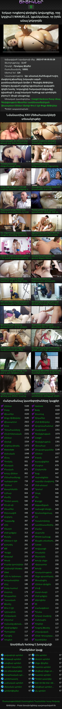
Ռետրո (8, 529)
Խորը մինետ (11, 473)
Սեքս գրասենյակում (45, 576)
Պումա (38, 612)
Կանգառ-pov (10, 481)
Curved (38, 545)
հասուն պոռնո (43, 667)
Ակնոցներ (40, 600)
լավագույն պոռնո (13, 655)
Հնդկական (10, 616)
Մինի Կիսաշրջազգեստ (45, 636)
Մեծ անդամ (41, 485)
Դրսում (38, 489)
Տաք (37, 473)
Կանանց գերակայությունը (14, 624)
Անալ (57, 99)
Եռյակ (38, 458)
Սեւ (37, 497)
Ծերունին (40, 556)
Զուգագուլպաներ (44, 450)
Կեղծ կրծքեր (11, 628)
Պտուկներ (9, 632)
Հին (6, 525)
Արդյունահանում (44, 426)
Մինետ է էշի (10, 541)
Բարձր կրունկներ (13, 564)
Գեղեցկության (42, 434)
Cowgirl (35, 99)
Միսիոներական (13, 434)
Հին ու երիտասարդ (14, 576)
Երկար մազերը (43, 616)
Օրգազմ (8, 556)
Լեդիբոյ (8, 517)
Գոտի (7, 560)
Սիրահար (40, 446)
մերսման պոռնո (13, 687)
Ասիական (9, 454)
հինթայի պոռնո (12, 659)
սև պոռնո (40, 691)
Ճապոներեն (11, 489)
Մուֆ (37, 588)
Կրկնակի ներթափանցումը (14, 568)
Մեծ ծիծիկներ (42, 422)
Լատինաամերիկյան (39, 102)
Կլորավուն (10, 612)
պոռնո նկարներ (13, 667)
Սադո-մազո (41, 592)
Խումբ (38, 568)
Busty (37, 410)
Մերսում (8, 620)
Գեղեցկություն (9, 102)
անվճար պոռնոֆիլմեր (45, 687)
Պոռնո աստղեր (43, 679)
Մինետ (18, 106)
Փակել (7, 537)
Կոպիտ (8, 640)
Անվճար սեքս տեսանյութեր (45, 671)
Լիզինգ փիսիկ (12, 446)
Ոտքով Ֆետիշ (42, 628)
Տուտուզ (39, 414)
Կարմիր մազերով (44, 481)
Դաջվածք (9, 521)
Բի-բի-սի (9, 505)
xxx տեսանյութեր (13, 671)
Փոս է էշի (35, 106)
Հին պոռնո (41, 655)
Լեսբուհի (40, 533)
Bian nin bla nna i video (45, 683)
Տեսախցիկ (41, 580)
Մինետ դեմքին (43, 584)
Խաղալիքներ (42, 461)
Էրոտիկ (8, 545)
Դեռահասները (12, 430)
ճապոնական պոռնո (14, 675)
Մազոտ (39, 465)
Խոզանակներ (11, 580)
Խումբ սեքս (41, 560)
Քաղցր (38, 501)
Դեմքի (7, 552)
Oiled (6, 572)
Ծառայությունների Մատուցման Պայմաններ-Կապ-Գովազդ (31, 701)
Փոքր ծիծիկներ (49, 106)
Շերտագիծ (10, 513)
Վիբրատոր (41, 564)
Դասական (10, 600)
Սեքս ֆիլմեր (41, 663)
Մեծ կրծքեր (10, 533)
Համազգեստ (42, 608)
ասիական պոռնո (13, 683)
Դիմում (8, 485)
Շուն (6, 426)
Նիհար (8, 493)
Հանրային (40, 620)
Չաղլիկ (8, 636)
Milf (5, 549)
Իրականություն (43, 572)
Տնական (8, 465)
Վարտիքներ (41, 477)
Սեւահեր (9, 509)
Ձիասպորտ (7, 106)
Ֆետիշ (7, 604)
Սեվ (6, 584)
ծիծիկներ (31, 2)
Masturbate (9, 450)
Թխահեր (22, 102)
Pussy (51, 99)
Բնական (9, 469)
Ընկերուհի (40, 469)
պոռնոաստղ (11, 679)
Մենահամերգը (12, 477)
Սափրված (40, 430)
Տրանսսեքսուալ (43, 513)
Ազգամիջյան (42, 505)
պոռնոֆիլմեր (11, 691)
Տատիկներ (41, 640)
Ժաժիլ (7, 497)
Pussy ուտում (11, 588)
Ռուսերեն (40, 552)
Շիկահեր (40, 418)
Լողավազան (41, 632)
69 (36, 604)
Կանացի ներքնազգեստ (45, 509)
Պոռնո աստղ (11, 501)
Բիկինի (39, 624)
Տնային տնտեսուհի (45, 541)
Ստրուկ (8, 592)
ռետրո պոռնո (42, 659)
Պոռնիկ (8, 461)
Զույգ (37, 493)
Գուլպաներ (10, 596)
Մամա (38, 529)
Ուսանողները (42, 521)
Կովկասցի (40, 549)
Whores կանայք (43, 537)
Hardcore (43, 99)
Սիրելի (26, 106)
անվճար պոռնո (12, 663)
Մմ (36, 517)
